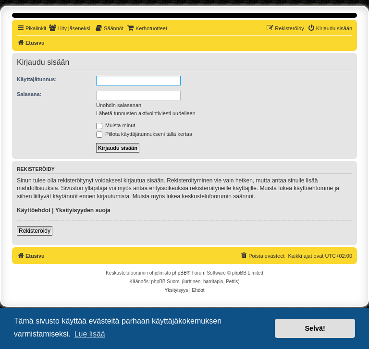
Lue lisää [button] (89, 334)
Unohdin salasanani (119, 105)
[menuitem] (70, 28)
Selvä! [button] (315, 328)
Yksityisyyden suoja (83, 210)
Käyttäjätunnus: (37, 79)
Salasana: (29, 94)
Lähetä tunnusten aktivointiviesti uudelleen (146, 113)
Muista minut (115, 125)
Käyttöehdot (33, 210)
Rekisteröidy (34, 231)
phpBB (179, 273)
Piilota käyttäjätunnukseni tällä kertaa (144, 134)
